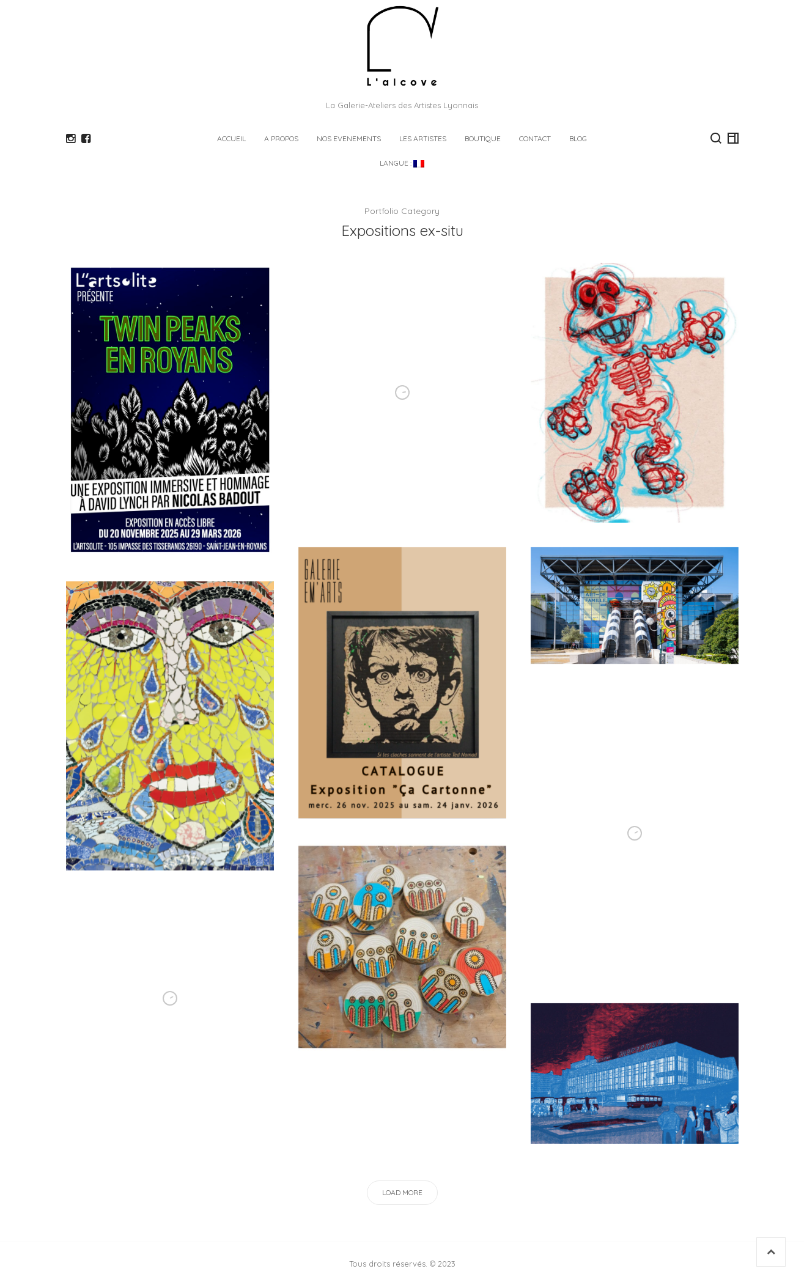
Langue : (402, 163)
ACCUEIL (231, 138)
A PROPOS (281, 138)
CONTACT (535, 138)
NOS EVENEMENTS (349, 138)
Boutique (483, 138)
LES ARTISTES (422, 138)
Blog (578, 138)
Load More (402, 1192)
